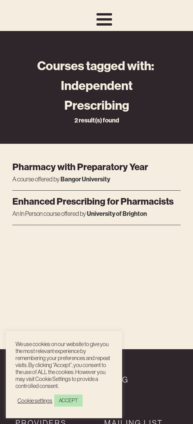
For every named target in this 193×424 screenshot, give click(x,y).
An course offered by (49, 214)
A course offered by (36, 179)
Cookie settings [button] (34, 400)
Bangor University (85, 179)
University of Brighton (117, 213)
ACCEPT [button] (68, 400)
